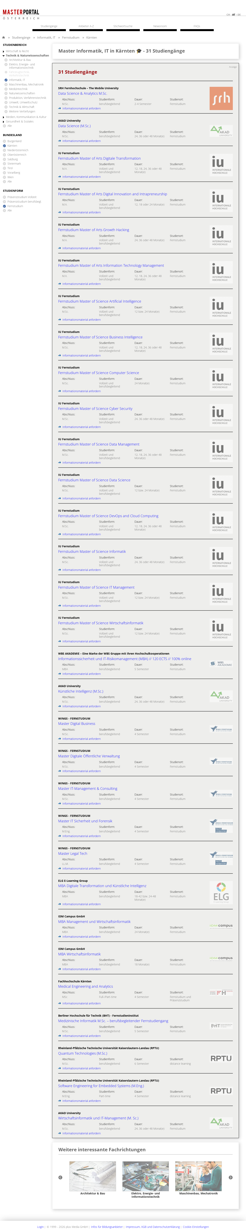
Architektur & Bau (20, 60)
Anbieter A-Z (86, 26)
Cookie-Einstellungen (196, 1227)
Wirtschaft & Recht (17, 51)
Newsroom (160, 26)
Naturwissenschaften (22, 93)
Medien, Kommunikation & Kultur (26, 117)
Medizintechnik (18, 89)
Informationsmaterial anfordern (79, 108)
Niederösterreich (17, 150)
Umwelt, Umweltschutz (23, 102)
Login (40, 1227)
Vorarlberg (13, 172)
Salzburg (12, 159)
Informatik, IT (46, 37)
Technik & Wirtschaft (21, 107)
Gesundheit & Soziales (20, 121)
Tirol (10, 168)
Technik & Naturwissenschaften (27, 55)
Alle (9, 126)
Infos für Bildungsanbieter (107, 1227)
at (233, 14)
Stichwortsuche (123, 26)
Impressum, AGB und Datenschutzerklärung (153, 1227)
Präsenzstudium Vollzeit (22, 197)
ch (228, 14)
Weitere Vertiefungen (22, 111)
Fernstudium (70, 37)
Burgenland (14, 141)
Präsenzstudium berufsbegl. (24, 201)
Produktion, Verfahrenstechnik (27, 98)
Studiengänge (21, 37)
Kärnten (91, 37)
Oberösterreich (16, 155)
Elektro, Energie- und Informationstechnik (22, 66)
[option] (92, 1178)
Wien (10, 177)
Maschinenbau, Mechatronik (26, 84)
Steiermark (14, 163)
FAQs (197, 26)
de (239, 14)
